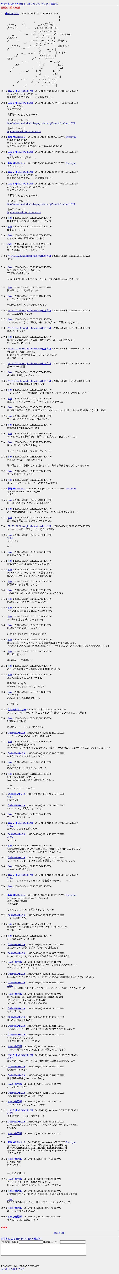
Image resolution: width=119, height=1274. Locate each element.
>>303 (10, 154)
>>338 (10, 538)
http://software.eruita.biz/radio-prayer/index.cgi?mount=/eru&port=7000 (41, 123)
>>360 (10, 797)
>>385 (10, 1058)
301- (38, 3)
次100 (30, 1238)
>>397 (10, 1199)
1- (25, 3)
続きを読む (59, 1233)
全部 (21, 3)
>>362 (10, 826)
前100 (24, 1238)
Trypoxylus (71, 137)
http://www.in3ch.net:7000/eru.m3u (24, 131)
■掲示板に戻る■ (9, 3)
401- (43, 3)
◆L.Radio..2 (17, 137)
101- (29, 3)
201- (33, 3)
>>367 (10, 878)
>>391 (10, 1113)
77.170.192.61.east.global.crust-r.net (29, 256)
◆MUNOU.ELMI (20, 91)
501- (48, 3)
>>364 (10, 837)
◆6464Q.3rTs (12, 13)
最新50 (54, 3)
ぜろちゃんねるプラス (13, 1271)
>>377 (10, 985)
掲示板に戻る (8, 1238)
